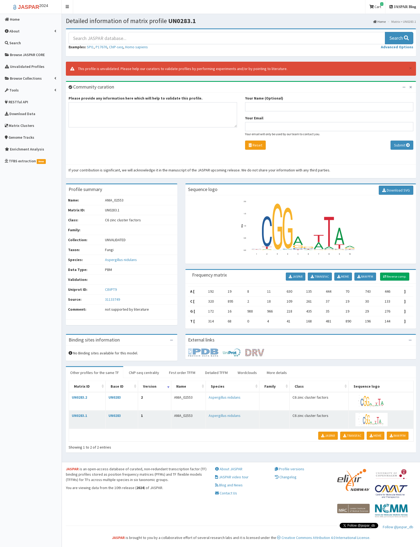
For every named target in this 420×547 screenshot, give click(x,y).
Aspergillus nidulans (121, 259)
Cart (376, 5)
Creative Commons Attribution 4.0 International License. (323, 537)
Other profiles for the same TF (94, 372)
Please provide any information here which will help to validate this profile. (135, 98)
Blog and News (229, 485)
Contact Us (226, 493)
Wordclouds (247, 372)
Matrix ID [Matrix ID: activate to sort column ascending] (82, 386)
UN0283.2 (79, 397)
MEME (343, 276)
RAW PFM (365, 276)
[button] (67, 7)
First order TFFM (182, 372)
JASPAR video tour (232, 477)
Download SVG (396, 190)
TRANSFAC (320, 276)
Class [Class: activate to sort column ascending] (299, 386)
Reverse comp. (394, 276)
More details (277, 372)
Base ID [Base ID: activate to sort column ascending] (117, 386)
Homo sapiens (136, 47)
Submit (402, 145)
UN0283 (114, 397)
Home (379, 22)
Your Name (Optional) (264, 98)
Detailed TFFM (216, 372)
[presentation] (109, 147)
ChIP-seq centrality (144, 372)
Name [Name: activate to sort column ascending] (181, 386)
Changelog (286, 477)
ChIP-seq (116, 47)
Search (399, 38)
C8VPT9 (111, 289)
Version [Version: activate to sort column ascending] (149, 386)
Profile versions (289, 469)
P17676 (101, 47)
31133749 (112, 299)
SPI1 (90, 47)
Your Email (254, 118)
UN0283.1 (79, 415)
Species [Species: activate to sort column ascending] (217, 386)
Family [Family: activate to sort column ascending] (270, 386)
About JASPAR (228, 469)
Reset (255, 145)
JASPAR (295, 276)
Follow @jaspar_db (398, 526)
